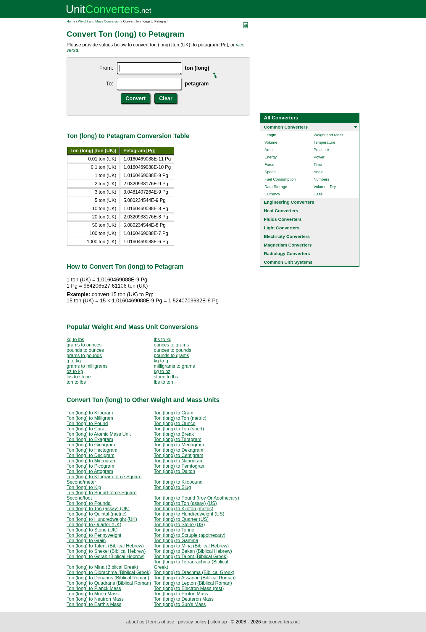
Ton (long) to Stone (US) (179, 524)
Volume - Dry (325, 186)
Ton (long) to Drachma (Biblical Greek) (194, 572)
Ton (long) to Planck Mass (94, 588)
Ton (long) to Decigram (90, 455)
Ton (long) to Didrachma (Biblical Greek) (109, 572)
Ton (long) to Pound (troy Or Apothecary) (196, 497)
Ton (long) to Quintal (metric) (97, 513)
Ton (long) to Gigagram (91, 444)
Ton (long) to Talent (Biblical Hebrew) (105, 545)
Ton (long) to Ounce (175, 423)
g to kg (74, 360)
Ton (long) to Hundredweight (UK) (102, 519)
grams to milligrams (87, 366)
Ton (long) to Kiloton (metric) (183, 508)
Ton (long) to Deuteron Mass (184, 599)
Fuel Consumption (280, 179)
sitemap (218, 621)
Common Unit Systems (288, 262)
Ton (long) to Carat (86, 428)
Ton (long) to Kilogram (90, 412)
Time (318, 164)
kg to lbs (75, 339)
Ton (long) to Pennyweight (94, 535)
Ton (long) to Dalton (174, 471)
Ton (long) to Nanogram (179, 460)
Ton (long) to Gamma (176, 540)
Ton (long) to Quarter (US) (181, 519)
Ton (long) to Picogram (90, 466)
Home (71, 21)
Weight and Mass (328, 135)
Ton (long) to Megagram (179, 444)
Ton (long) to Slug (172, 487)
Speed (270, 172)
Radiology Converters (287, 253)
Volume (270, 142)
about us (135, 621)
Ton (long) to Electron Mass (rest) (189, 588)
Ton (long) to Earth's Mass (94, 604)
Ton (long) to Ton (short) (179, 428)
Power (319, 157)
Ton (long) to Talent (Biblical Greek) (191, 556)
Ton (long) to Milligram (90, 418)
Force (269, 164)
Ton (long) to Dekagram (178, 450)
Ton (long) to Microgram (92, 460)
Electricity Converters (287, 236)
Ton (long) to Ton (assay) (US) (185, 503)
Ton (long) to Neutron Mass (95, 599)
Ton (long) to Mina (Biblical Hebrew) (191, 545)
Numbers (321, 179)
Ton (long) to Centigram (178, 455)
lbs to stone (79, 376)
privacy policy (192, 621)
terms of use (161, 621)
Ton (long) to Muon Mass (93, 593)
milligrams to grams (174, 366)
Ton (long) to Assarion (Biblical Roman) (195, 577)
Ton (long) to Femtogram (180, 466)
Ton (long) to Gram (173, 412)
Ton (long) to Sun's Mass (180, 604)
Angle (318, 172)
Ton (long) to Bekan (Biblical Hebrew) (193, 551)
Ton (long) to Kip (84, 487)
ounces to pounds (172, 350)
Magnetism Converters (288, 244)
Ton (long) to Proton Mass (181, 593)
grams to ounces (84, 344)
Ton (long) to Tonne (174, 529)
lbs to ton (163, 382)
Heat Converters (281, 210)
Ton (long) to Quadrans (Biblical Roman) (109, 583)
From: (106, 68)
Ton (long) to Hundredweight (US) (189, 513)
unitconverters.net (281, 621)
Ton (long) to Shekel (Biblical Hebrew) (106, 551)
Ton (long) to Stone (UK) (92, 529)
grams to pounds (84, 355)
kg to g (161, 360)
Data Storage (275, 186)
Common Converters (286, 126)
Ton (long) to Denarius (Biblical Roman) (108, 577)
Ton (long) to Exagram (90, 439)
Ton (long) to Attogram (90, 471)
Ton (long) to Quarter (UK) (94, 524)
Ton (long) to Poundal (89, 503)
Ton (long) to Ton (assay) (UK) (98, 508)
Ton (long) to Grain (86, 540)
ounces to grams (171, 344)
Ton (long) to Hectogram (92, 450)
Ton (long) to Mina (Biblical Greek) (102, 567)
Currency (272, 194)
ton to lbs (76, 382)
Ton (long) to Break (174, 434)
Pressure (321, 150)
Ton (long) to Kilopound (178, 481)
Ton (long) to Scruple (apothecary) (189, 535)
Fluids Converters (283, 219)
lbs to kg (163, 339)
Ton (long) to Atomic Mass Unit (99, 434)
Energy (270, 157)
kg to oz (162, 371)
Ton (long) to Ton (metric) (180, 418)
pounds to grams (171, 355)
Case (318, 194)
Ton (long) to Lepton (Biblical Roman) (193, 583)
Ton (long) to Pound (87, 423)
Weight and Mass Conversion (99, 21)
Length (270, 135)
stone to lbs (166, 376)
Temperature (324, 142)
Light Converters (281, 227)
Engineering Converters (289, 202)
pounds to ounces (85, 350)
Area (268, 150)
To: (109, 84)
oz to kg (75, 371)
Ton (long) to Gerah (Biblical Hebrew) (105, 556)
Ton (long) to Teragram (177, 439)
